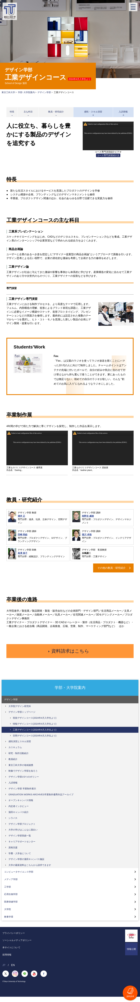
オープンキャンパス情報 (20, 805)
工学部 (7, 892)
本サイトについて (11, 952)
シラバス (12, 823)
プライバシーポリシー (13, 938)
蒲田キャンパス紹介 (18, 817)
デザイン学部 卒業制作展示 (22, 794)
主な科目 (28, 111)
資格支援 (12, 852)
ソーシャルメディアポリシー (17, 945)
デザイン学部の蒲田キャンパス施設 (26, 864)
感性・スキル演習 (93, 111)
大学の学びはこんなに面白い (23, 835)
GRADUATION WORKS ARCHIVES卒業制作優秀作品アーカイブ (40, 799)
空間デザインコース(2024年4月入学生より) (34, 741)
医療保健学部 (11, 907)
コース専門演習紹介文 (108, 155)
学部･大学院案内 (26, 92)
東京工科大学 (8, 92)
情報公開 (131, 954)
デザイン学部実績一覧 (19, 841)
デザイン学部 (44, 92)
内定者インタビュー (18, 811)
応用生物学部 (11, 899)
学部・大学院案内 (70, 693)
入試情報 (123, 111)
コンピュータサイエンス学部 (18, 877)
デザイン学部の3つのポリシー (23, 782)
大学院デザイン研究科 (19, 711)
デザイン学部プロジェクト (21, 829)
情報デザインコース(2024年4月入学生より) (34, 729)
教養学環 (8, 922)
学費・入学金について (19, 858)
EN (13, 970)
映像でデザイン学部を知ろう (23, 776)
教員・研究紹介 (56, 111)
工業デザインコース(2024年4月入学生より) (34, 735)
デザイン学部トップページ (21, 717)
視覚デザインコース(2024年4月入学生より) (34, 723)
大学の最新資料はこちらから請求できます (29, 870)
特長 (12, 111)
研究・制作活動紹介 (18, 758)
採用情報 (6, 960)
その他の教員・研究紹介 (111, 568)
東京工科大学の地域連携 (20, 770)
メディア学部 (11, 884)
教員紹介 (12, 764)
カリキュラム (15, 752)
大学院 (7, 914)
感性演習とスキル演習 (19, 747)
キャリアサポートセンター (21, 847)
